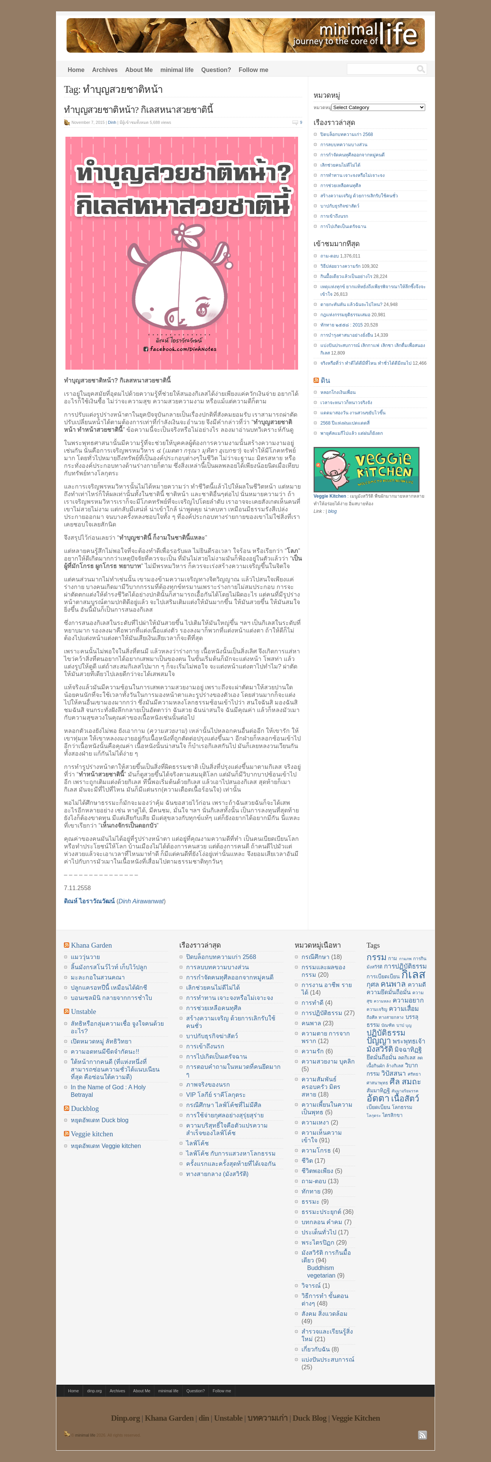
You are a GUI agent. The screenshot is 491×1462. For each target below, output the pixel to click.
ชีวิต (307, 1160)
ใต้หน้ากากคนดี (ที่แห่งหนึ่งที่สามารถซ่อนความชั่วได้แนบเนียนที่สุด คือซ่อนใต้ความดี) (115, 1069)
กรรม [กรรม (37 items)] (377, 957)
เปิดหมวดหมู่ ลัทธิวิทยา (101, 1041)
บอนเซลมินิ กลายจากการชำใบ (111, 998)
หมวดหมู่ (322, 107)
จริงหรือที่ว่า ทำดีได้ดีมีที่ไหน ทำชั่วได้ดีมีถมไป (366, 363)
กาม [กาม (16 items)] (392, 958)
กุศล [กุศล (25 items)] (373, 984)
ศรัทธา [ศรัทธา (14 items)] (414, 1074)
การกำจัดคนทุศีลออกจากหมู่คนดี (352, 155)
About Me (139, 70)
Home (76, 70)
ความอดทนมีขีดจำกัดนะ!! (105, 1051)
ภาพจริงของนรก (208, 1084)
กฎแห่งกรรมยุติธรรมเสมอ (345, 314)
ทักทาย (310, 1191)
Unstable (83, 1011)
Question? (216, 70)
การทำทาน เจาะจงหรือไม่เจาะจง (352, 175)
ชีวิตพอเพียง (317, 1171)
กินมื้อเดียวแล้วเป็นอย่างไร (346, 276)
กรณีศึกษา (315, 957)
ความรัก (312, 1051)
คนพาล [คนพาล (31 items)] (393, 983)
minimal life (177, 70)
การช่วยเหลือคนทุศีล (340, 185)
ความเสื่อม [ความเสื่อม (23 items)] (404, 1008)
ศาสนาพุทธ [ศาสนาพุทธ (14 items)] (377, 1083)
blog (332, 511)
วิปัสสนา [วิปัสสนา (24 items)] (393, 1073)
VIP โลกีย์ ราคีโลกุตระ (216, 1095)
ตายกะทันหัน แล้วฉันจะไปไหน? (351, 304)
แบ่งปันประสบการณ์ (327, 1359)
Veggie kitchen (92, 1134)
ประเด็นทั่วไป (318, 1232)
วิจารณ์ (311, 1285)
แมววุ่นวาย (85, 957)
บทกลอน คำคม (321, 1222)
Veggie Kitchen (330, 496)
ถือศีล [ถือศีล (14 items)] (372, 1017)
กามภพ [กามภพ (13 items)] (405, 958)
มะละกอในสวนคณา (98, 977)
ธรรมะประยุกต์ (321, 1212)
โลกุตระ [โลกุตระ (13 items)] (374, 1115)
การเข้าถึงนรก (334, 216)
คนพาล (311, 1023)
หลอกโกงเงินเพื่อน (338, 392)
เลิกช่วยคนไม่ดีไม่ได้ (340, 165)
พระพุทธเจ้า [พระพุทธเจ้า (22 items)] (409, 1041)
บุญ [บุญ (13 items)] (409, 1025)
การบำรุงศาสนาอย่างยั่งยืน (346, 335)
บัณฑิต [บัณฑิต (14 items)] (388, 1025)
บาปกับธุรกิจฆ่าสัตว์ (339, 206)
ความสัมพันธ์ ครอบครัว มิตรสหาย (320, 1087)
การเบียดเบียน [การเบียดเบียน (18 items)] (383, 976)
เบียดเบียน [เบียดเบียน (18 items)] (378, 1107)
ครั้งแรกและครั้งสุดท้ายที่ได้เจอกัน (231, 1164)
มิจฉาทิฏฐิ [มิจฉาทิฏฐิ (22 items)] (408, 1049)
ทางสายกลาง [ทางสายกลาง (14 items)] (391, 1017)
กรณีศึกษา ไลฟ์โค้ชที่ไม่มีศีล (223, 1105)
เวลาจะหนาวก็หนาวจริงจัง (346, 402)
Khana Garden (91, 945)
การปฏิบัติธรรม (321, 1013)
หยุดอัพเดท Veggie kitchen (106, 1146)
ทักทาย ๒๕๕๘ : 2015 (341, 325)
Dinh (112, 122)
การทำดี (312, 1003)
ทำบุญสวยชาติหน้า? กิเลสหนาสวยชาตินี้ (138, 110)
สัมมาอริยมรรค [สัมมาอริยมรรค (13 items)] (405, 1091)
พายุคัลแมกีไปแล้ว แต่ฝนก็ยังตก (351, 433)
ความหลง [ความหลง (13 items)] (382, 1001)
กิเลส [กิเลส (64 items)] (413, 974)
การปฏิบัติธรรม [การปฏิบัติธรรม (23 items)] (405, 966)
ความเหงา (315, 1122)
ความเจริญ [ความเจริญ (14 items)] (377, 1009)
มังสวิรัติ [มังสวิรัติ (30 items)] (380, 1049)
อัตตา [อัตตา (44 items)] (378, 1098)
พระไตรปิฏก (317, 1242)
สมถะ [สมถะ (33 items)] (411, 1081)
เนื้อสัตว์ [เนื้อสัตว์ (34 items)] (405, 1098)
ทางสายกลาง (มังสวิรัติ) (217, 1174)
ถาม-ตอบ (329, 256)
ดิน (325, 380)
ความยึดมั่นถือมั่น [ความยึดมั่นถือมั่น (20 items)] (389, 992)
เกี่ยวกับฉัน (315, 1349)
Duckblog (85, 1108)
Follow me (253, 70)
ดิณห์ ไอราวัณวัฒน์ (89, 901)
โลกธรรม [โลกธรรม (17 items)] (402, 1107)
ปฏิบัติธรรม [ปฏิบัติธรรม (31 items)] (386, 1032)
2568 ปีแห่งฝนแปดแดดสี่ (345, 423)
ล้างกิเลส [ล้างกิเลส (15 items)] (394, 1065)
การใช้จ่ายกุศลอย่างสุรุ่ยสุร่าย (225, 1115)
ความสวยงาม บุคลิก (328, 1061)
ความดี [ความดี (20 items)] (417, 984)
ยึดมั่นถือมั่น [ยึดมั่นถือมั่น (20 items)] (381, 1057)
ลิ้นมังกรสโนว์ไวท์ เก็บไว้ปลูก (109, 967)
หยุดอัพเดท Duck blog (100, 1120)
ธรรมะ (310, 1201)
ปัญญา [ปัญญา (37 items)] (379, 1040)
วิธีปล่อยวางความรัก (340, 266)
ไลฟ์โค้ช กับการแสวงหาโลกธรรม (231, 1153)
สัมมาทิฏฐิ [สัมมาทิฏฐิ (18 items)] (378, 1090)
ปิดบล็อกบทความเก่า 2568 (346, 134)
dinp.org (94, 1391)
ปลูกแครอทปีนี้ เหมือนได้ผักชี (109, 987)
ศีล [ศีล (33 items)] (395, 1081)
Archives (105, 70)
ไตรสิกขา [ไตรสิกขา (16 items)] (392, 1115)
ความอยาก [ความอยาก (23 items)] (408, 1000)
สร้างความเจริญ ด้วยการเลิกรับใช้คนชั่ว (359, 195)
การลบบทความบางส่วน (343, 144)
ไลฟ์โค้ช (197, 1143)
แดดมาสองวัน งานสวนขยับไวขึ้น (352, 412)
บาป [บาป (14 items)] (400, 1025)
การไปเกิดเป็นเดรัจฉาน (343, 226)
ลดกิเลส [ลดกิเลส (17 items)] (406, 1058)
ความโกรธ (316, 1150)
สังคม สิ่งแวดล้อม (324, 1313)
